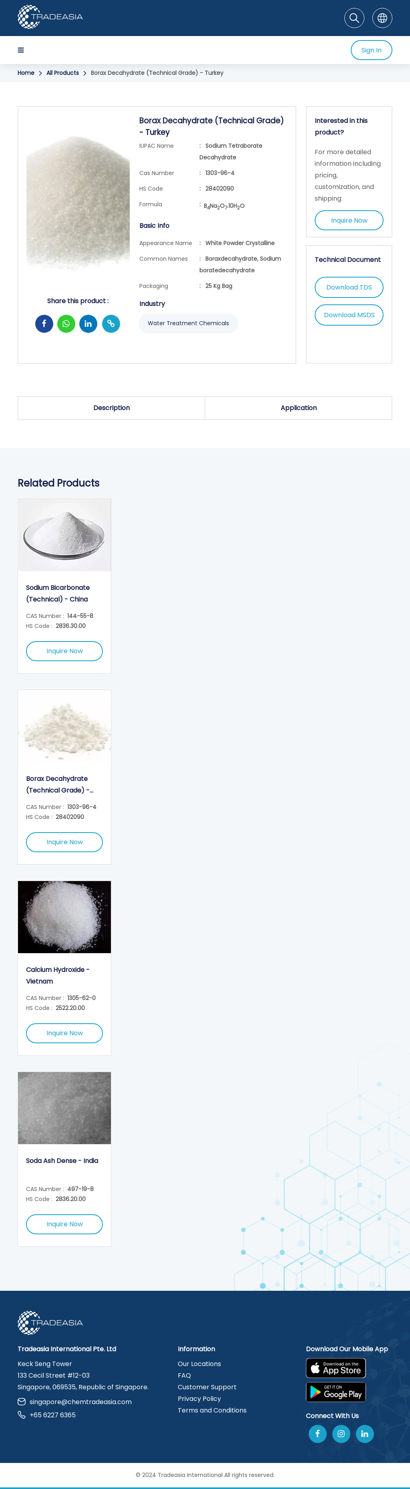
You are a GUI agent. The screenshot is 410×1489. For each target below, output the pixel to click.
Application (299, 407)
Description (111, 407)
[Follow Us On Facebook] (318, 1434)
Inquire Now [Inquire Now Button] (349, 220)
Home (26, 73)
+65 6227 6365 (47, 1415)
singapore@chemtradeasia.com (75, 1402)
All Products (62, 73)
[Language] (382, 18)
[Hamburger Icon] (21, 50)
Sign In (372, 50)
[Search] (354, 18)
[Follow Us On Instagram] (341, 1434)
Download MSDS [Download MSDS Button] (349, 315)
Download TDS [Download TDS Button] (349, 287)
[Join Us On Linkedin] (365, 1434)
